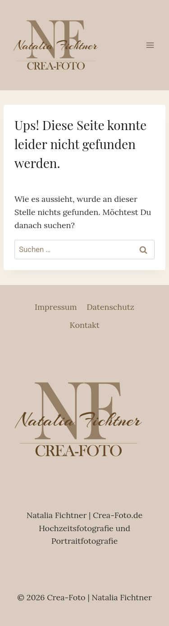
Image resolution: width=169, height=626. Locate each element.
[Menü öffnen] (150, 45)
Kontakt (84, 325)
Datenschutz (110, 307)
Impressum (56, 307)
